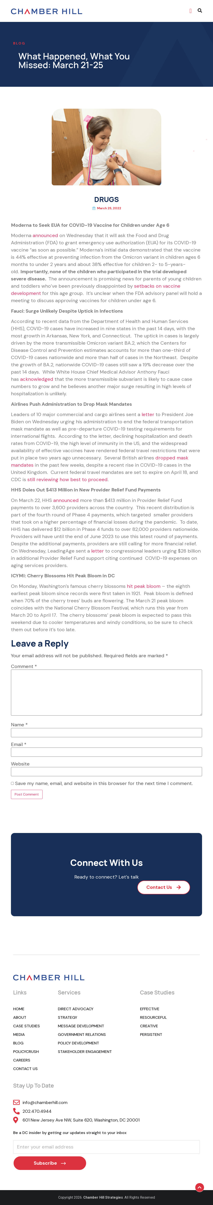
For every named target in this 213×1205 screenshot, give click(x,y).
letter (148, 414)
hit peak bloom (143, 586)
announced (45, 235)
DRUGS (106, 199)
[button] (190, 11)
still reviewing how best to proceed (67, 479)
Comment (24, 666)
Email (19, 744)
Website (20, 764)
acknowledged (36, 379)
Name (19, 724)
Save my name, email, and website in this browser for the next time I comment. (104, 783)
